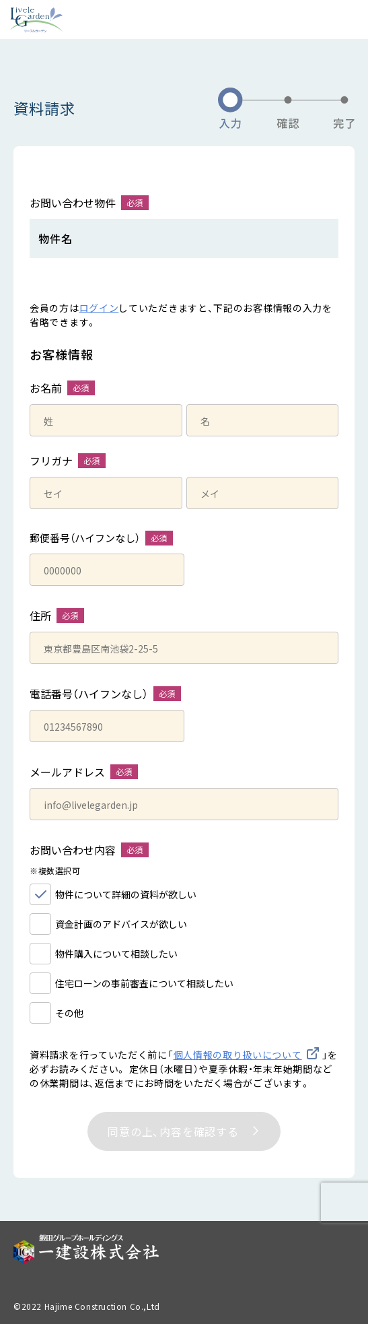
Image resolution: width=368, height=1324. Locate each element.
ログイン (99, 308)
